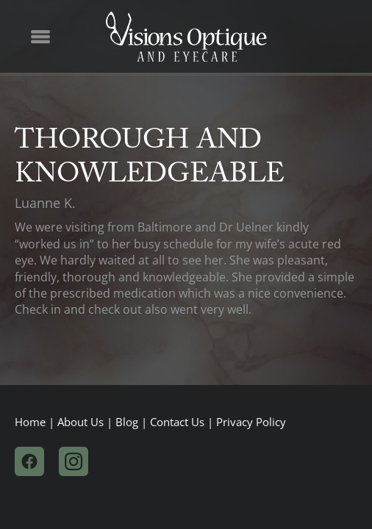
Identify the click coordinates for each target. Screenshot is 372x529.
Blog (126, 422)
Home (30, 422)
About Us (80, 422)
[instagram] (73, 461)
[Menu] (40, 36)
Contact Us (177, 422)
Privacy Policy (251, 422)
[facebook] (29, 461)
